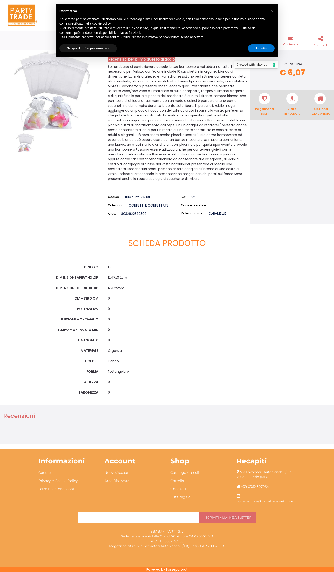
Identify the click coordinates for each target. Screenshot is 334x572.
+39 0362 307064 (255, 487)
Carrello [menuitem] (177, 480)
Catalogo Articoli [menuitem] (184, 472)
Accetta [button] (261, 48)
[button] (52, 90)
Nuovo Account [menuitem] (117, 472)
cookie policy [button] (101, 23)
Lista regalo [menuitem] (180, 497)
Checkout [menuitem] (178, 489)
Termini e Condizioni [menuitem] (56, 489)
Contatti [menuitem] (45, 472)
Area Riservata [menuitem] (116, 480)
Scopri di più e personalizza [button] (88, 48)
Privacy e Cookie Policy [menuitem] (58, 480)
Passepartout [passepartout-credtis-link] (177, 569)
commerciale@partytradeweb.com (265, 501)
